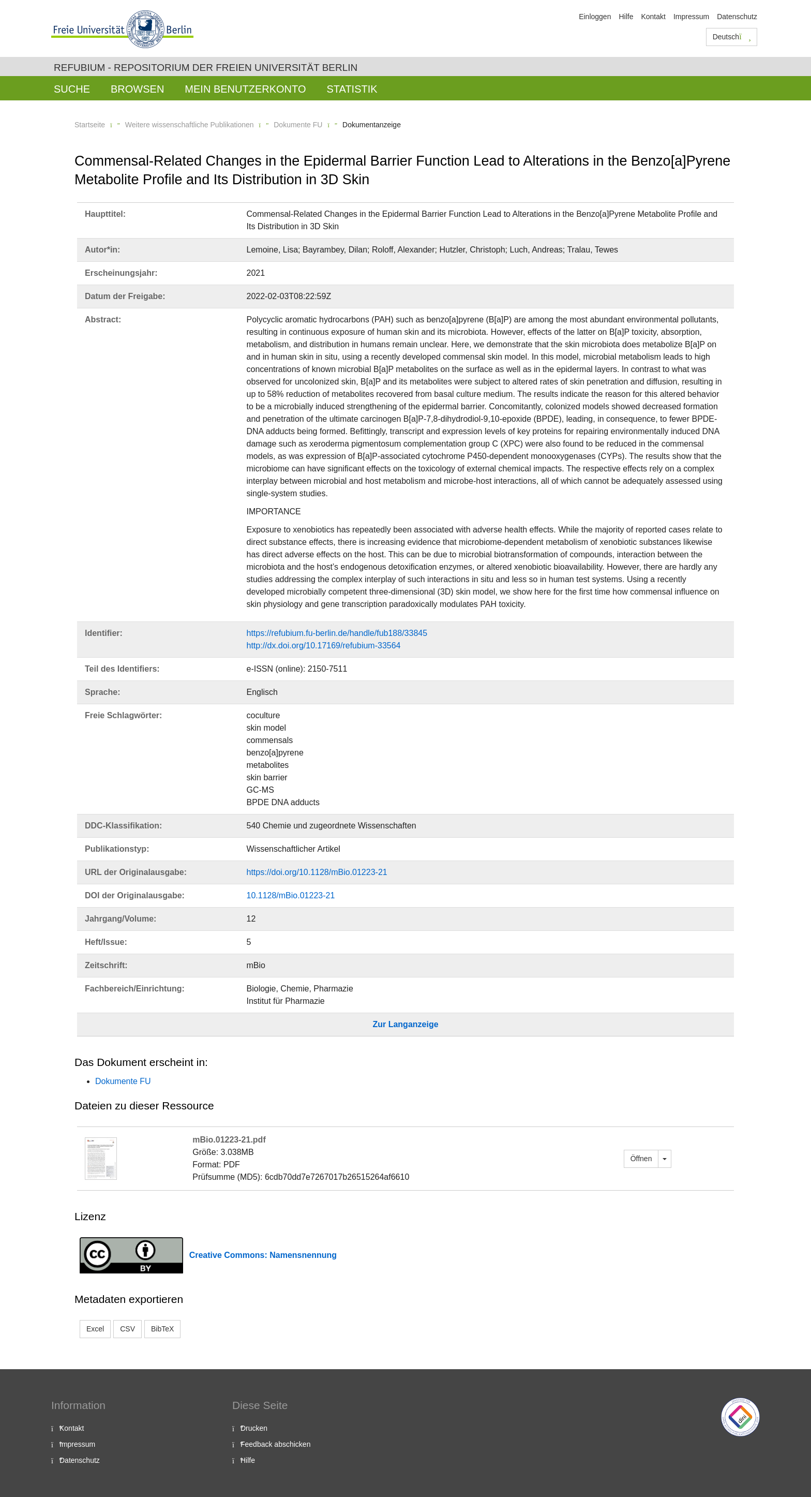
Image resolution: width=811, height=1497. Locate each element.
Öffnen (641, 1158)
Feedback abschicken (275, 1444)
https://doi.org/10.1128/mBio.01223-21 (317, 872)
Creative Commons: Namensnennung (263, 1255)
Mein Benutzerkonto (245, 89)
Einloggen (595, 16)
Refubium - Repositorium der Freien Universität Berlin (205, 67)
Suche (72, 89)
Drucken (254, 1428)
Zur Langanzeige (405, 1024)
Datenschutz (737, 16)
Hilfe (626, 16)
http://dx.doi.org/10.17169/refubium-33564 (324, 645)
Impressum (691, 16)
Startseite (89, 125)
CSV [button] (127, 1329)
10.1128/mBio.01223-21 (291, 895)
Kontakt (653, 16)
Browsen (137, 89)
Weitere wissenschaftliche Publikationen (189, 125)
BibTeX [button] (162, 1329)
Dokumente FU (298, 125)
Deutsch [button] (732, 37)
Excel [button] (95, 1329)
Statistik (351, 89)
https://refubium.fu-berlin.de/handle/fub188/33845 (337, 633)
